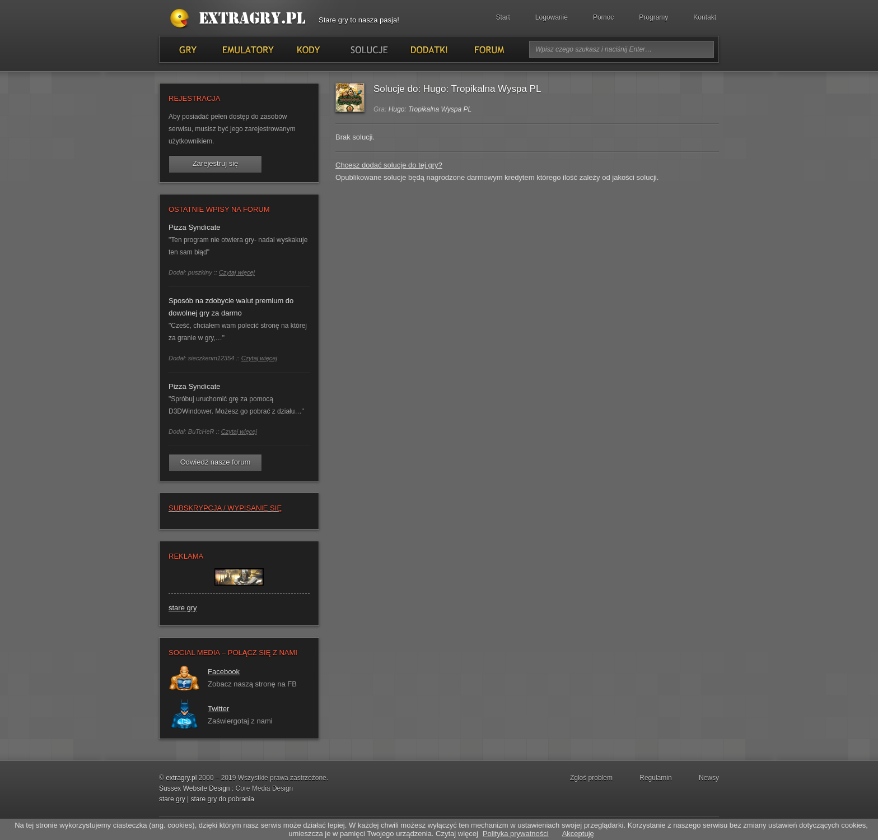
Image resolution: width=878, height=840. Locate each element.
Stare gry (240, 19)
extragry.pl (181, 778)
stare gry (183, 608)
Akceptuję (578, 833)
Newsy (709, 778)
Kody (308, 49)
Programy (653, 17)
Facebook (224, 671)
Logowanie (551, 17)
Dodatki (428, 49)
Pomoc (603, 17)
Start (503, 17)
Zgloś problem (591, 778)
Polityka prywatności (516, 833)
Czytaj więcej (237, 272)
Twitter (218, 708)
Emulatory (248, 49)
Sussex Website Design (194, 788)
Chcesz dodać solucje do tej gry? (388, 165)
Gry (188, 49)
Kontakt (704, 17)
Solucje (368, 49)
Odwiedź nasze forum (215, 462)
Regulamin (655, 778)
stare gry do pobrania (222, 799)
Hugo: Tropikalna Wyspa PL (430, 109)
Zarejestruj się (216, 163)
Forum (488, 49)
